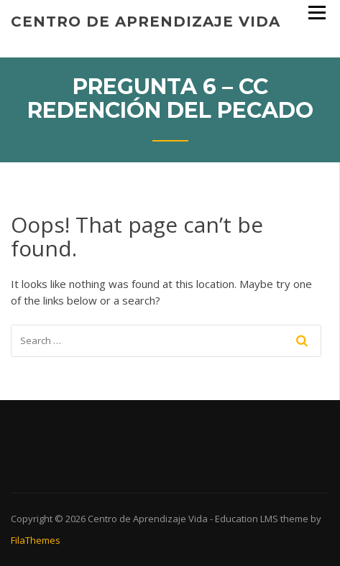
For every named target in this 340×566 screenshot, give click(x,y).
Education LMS (246, 518)
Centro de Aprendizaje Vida (145, 21)
